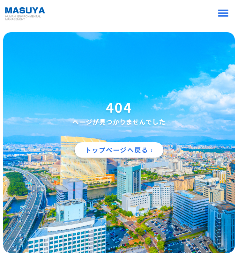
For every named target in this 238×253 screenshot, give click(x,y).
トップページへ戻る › (119, 149)
